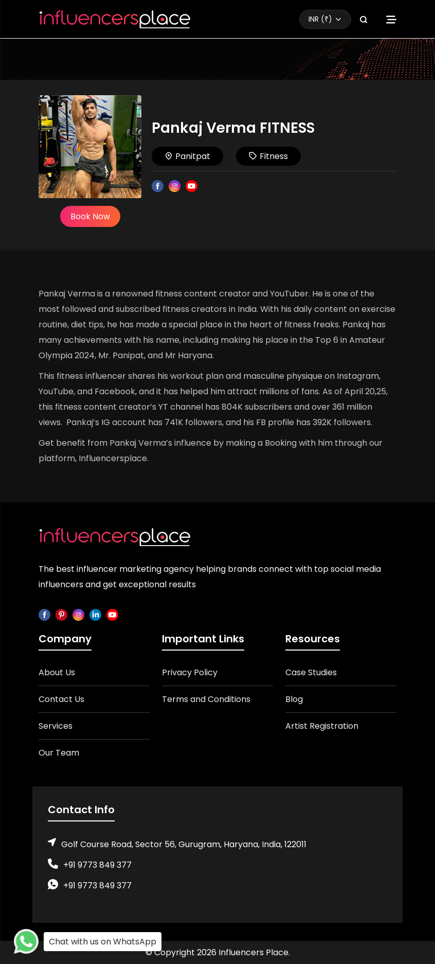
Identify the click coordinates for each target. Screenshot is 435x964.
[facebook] (44, 614)
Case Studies (311, 672)
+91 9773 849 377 (97, 865)
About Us (57, 672)
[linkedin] (95, 614)
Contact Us (61, 699)
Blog (294, 699)
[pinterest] (61, 614)
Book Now (90, 216)
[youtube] (112, 614)
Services (55, 726)
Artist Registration (321, 726)
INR (320, 19)
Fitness (268, 156)
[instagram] (78, 614)
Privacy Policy (190, 672)
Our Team (59, 753)
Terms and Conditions (206, 699)
